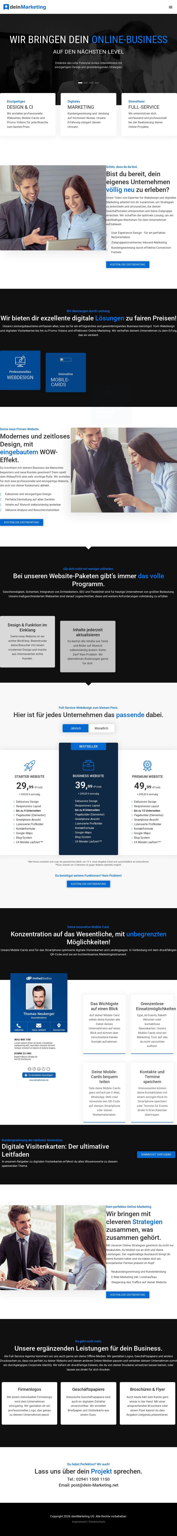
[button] (171, 7)
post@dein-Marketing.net (94, 1485)
